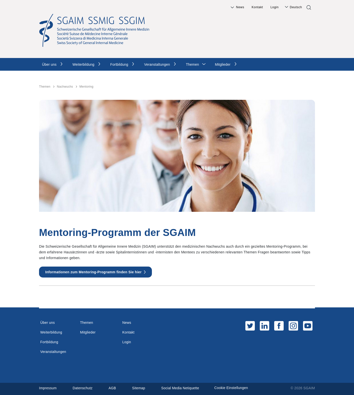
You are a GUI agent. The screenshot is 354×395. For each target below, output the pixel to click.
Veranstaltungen (157, 64)
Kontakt (257, 7)
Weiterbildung (83, 64)
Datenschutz (83, 388)
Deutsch (296, 7)
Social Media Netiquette (181, 388)
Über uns (49, 64)
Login (274, 7)
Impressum (48, 388)
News (240, 7)
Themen (192, 64)
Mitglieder (222, 64)
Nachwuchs (65, 86)
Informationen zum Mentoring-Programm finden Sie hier (93, 272)
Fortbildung (119, 64)
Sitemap (139, 388)
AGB (113, 388)
